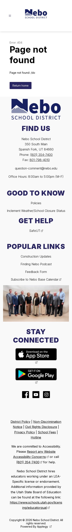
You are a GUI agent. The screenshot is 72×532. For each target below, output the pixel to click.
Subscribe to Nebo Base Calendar (34, 279)
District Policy (20, 422)
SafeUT (34, 231)
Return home (20, 85)
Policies (36, 203)
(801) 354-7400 (41, 155)
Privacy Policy (24, 432)
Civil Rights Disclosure (41, 427)
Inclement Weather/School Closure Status (36, 211)
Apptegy (43, 526)
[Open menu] (10, 16)
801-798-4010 (40, 160)
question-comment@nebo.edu (36, 168)
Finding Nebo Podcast (36, 264)
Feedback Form (36, 272)
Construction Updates (36, 256)
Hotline (36, 437)
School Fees (47, 432)
